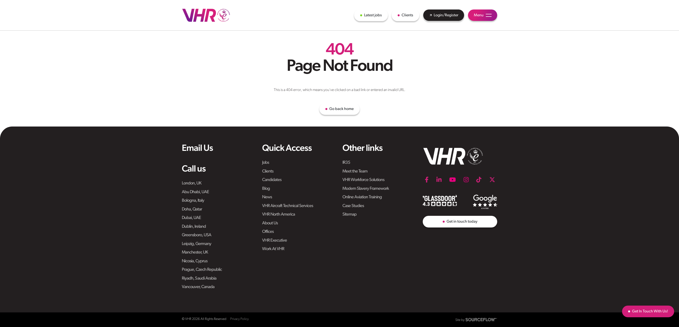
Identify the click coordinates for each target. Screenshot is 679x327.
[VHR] (206, 15)
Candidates (271, 180)
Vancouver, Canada (198, 287)
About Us (270, 223)
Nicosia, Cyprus (194, 261)
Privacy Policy (239, 319)
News (267, 197)
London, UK (191, 183)
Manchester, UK (195, 252)
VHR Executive (274, 240)
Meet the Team (354, 171)
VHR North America (278, 214)
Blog (266, 188)
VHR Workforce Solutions (363, 180)
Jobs (265, 162)
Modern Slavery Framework (365, 188)
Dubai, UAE (191, 218)
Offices (268, 231)
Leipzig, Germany (196, 244)
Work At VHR (273, 249)
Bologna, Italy (193, 200)
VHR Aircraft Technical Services (287, 206)
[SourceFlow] (481, 319)
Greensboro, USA (196, 235)
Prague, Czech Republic (202, 269)
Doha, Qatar (192, 209)
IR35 (346, 162)
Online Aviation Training (362, 197)
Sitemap (349, 214)
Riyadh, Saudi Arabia (199, 278)
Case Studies (353, 206)
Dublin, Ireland (194, 226)
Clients (267, 171)
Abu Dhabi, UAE (195, 192)
